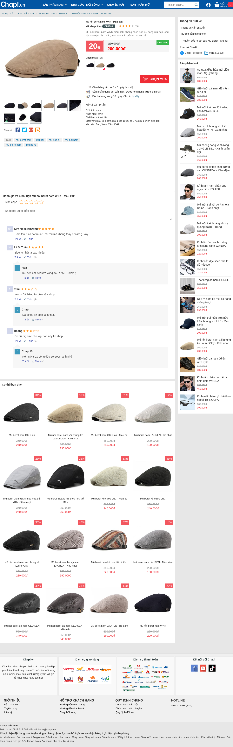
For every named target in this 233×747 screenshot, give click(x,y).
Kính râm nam (180, 737)
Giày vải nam (92, 737)
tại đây (135, 96)
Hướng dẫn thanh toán (193, 33)
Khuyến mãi (115, 4)
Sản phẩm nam (26, 13)
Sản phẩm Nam (53, 4)
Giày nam (77, 737)
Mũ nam (63, 13)
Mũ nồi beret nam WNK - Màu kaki (91, 13)
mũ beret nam (23, 139)
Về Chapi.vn (11, 704)
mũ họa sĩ (54, 139)
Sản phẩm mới (140, 4)
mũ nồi (40, 139)
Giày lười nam (149, 737)
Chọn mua (158, 79)
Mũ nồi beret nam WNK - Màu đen (110, 65)
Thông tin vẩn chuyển (193, 27)
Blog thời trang (68, 712)
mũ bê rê (31, 144)
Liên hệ (8, 712)
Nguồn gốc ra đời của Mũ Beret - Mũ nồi (205, 40)
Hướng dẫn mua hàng (72, 704)
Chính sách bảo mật (127, 704)
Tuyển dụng (10, 708)
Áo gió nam (39, 737)
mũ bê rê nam (13, 144)
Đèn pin (17, 741)
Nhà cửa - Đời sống (85, 4)
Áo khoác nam (8, 737)
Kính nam (164, 737)
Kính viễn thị (208, 737)
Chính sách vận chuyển (129, 708)
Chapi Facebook (193, 53)
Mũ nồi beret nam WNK (90, 65)
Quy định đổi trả (124, 712)
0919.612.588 (216, 53)
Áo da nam (24, 737)
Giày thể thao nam (128, 737)
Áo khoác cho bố (51, 741)
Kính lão (194, 737)
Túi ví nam (69, 741)
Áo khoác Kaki (31, 741)
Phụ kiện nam (47, 13)
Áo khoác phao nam (58, 737)
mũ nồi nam (71, 139)
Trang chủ (7, 13)
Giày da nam (109, 737)
